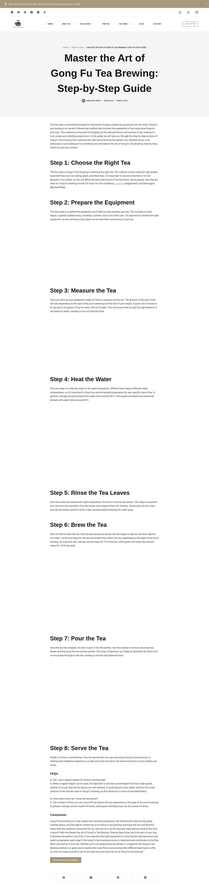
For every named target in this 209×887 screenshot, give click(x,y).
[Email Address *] (104, 452)
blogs (102, 471)
